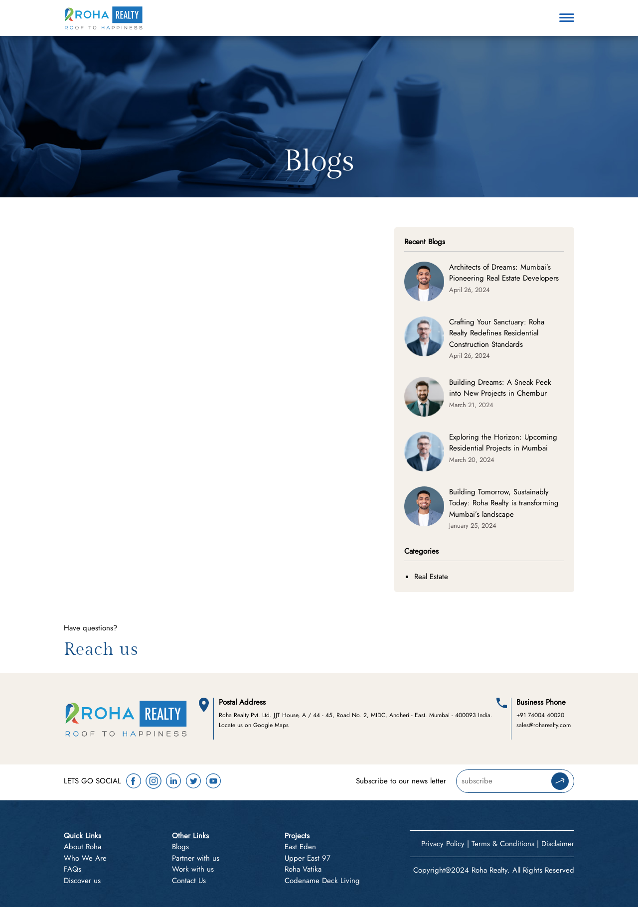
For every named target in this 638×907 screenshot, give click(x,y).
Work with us (193, 869)
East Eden (300, 846)
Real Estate (431, 576)
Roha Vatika (303, 869)
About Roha (82, 846)
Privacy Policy (443, 843)
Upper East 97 (307, 858)
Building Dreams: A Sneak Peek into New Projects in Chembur (500, 388)
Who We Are (85, 858)
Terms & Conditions (503, 843)
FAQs (72, 869)
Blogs (180, 846)
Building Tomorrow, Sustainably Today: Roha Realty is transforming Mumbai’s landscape (504, 503)
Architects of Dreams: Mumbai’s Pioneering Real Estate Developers (504, 273)
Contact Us (189, 880)
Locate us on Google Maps (254, 725)
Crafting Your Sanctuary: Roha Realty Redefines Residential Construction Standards (496, 333)
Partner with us (195, 858)
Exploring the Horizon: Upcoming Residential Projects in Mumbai (503, 443)
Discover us (82, 880)
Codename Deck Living (322, 880)
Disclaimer (557, 843)
